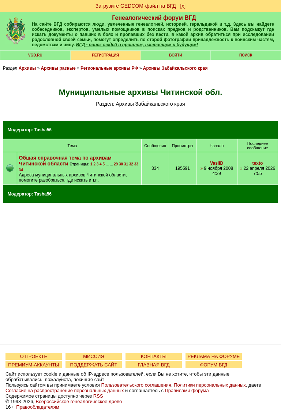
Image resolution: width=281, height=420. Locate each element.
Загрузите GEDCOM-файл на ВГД (135, 6)
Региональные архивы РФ (109, 68)
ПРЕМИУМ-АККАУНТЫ (33, 365)
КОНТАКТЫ (153, 356)
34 (21, 170)
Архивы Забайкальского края (175, 68)
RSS (98, 396)
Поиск (245, 55)
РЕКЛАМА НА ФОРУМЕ (213, 356)
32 (131, 164)
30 (121, 164)
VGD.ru (35, 55)
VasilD (216, 163)
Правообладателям (37, 407)
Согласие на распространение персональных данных (64, 390)
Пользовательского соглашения (136, 385)
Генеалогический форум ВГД (154, 18)
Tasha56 (43, 129)
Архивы (27, 68)
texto (257, 163)
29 (116, 164)
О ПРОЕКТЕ (33, 356)
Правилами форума (187, 390)
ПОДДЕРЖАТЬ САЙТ (93, 365)
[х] (183, 6)
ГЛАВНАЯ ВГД (154, 365)
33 (136, 164)
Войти (175, 55)
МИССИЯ (93, 356)
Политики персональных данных (210, 385)
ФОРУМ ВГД (214, 365)
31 (126, 164)
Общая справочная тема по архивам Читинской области (65, 161)
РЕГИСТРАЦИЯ (105, 55)
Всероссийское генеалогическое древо (79, 401)
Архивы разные (58, 68)
